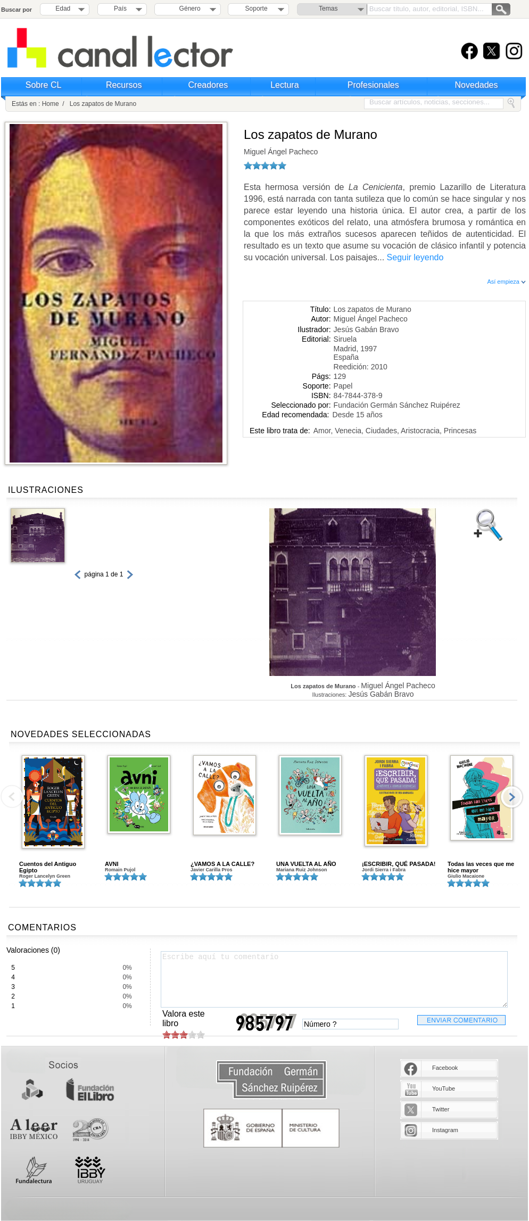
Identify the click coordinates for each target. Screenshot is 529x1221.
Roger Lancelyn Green (44, 876)
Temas (328, 8)
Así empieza (506, 281)
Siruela (345, 339)
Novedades (476, 84)
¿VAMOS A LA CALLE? (222, 864)
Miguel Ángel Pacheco (281, 151)
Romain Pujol (120, 869)
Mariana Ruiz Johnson (301, 869)
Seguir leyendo (415, 257)
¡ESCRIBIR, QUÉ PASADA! (399, 864)
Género (188, 8)
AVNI (111, 864)
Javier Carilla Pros (212, 869)
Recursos (124, 84)
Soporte (256, 8)
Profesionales (373, 84)
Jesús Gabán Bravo (366, 329)
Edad (62, 8)
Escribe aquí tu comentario (334, 979)
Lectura (284, 84)
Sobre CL (44, 84)
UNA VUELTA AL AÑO (306, 864)
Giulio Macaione (466, 876)
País (120, 8)
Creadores (208, 84)
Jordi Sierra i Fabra (384, 869)
